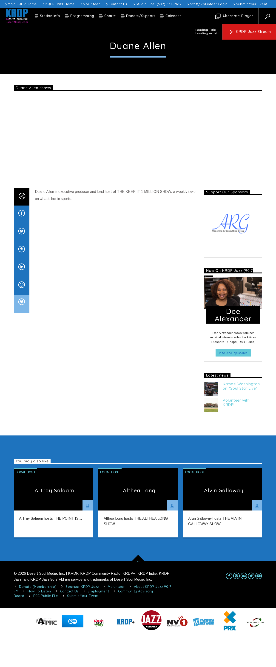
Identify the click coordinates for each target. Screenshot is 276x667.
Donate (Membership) (38, 620)
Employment (98, 624)
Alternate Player (234, 16)
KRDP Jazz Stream (250, 32)
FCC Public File (45, 629)
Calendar (173, 16)
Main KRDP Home (20, 4)
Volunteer (90, 4)
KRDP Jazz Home (58, 4)
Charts (110, 16)
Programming (82, 16)
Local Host (138, 47)
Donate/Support (140, 16)
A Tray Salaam (54, 523)
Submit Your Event (250, 4)
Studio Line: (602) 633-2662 (157, 4)
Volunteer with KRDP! (236, 435)
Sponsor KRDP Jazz (82, 620)
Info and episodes (233, 386)
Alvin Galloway (223, 523)
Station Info (50, 16)
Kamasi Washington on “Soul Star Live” (241, 419)
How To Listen (39, 624)
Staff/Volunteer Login (207, 4)
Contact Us (116, 4)
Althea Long (139, 523)
